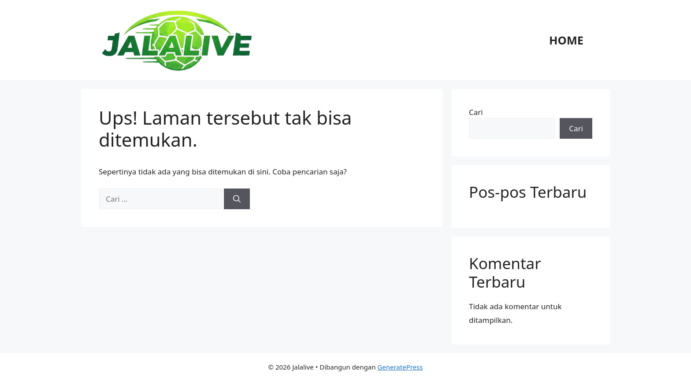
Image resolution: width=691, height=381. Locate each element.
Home (566, 40)
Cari (476, 112)
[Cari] (237, 199)
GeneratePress (400, 367)
